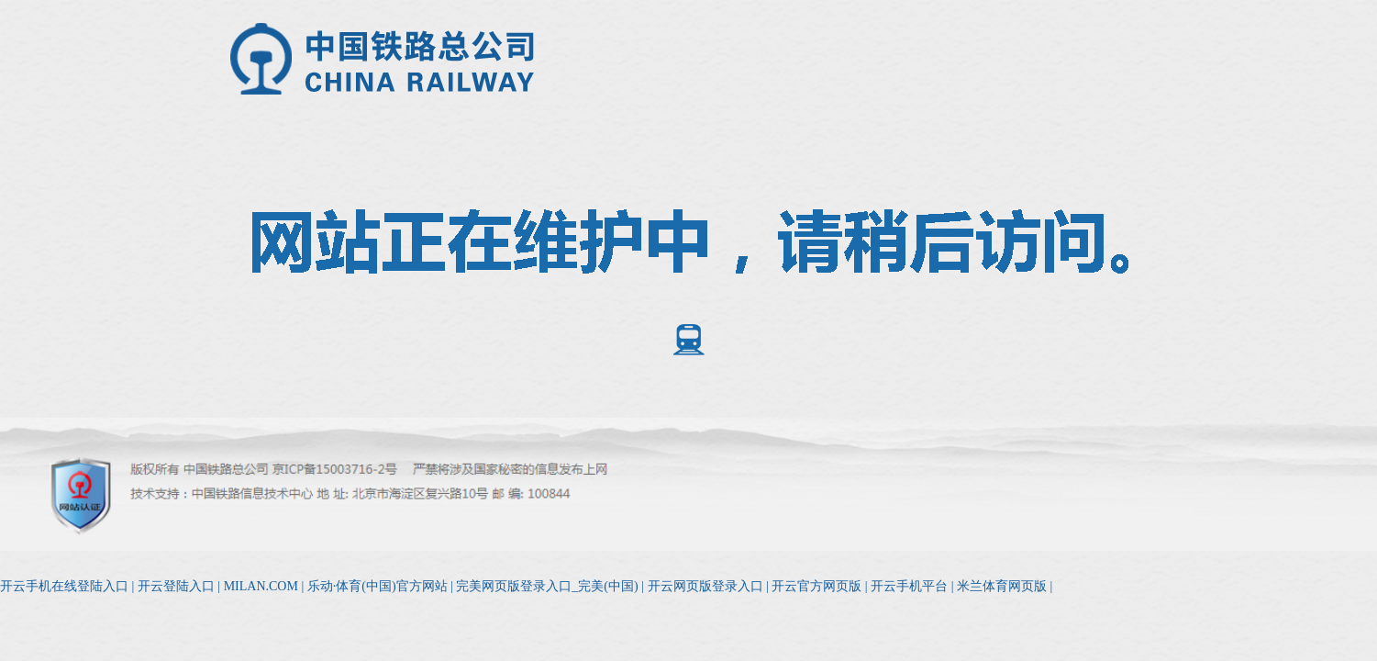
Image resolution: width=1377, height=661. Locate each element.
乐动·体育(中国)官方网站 (377, 586)
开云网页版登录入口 (705, 586)
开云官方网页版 (816, 586)
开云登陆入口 (176, 586)
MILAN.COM (261, 586)
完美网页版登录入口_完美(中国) (547, 586)
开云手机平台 (909, 586)
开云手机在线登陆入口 (64, 586)
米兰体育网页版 (1002, 586)
